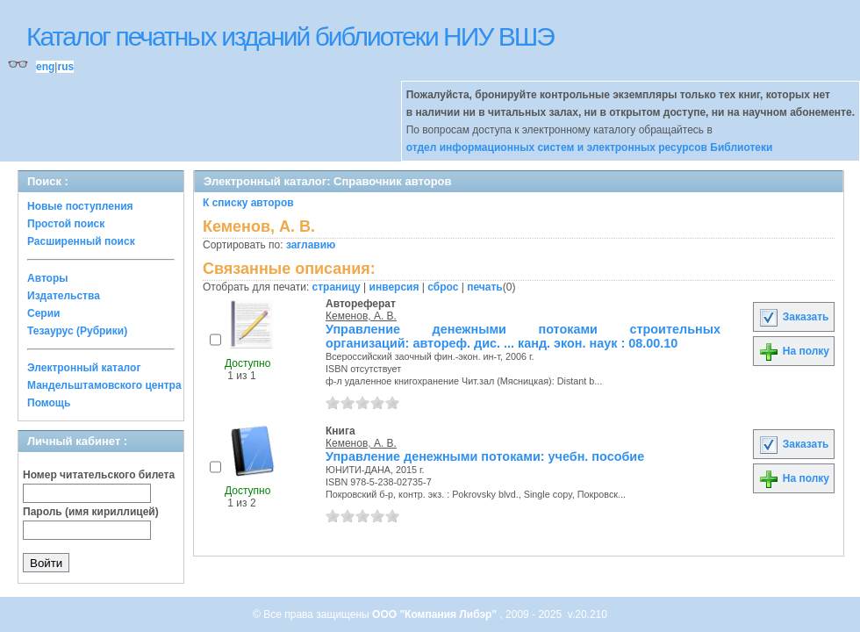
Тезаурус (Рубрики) (77, 331)
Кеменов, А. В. (361, 316)
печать (485, 287)
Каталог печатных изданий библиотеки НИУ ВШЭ (290, 36)
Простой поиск (65, 224)
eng (45, 67)
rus (65, 67)
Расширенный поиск (81, 241)
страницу (336, 287)
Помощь (48, 403)
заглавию (310, 245)
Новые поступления (80, 206)
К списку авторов (248, 203)
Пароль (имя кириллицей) (91, 512)
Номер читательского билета (99, 475)
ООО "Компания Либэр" (435, 614)
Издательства (63, 296)
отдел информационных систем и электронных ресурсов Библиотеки (589, 147)
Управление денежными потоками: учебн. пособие (485, 456)
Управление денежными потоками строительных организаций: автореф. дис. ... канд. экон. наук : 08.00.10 (523, 336)
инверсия (394, 287)
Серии (43, 313)
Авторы (47, 278)
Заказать (793, 317)
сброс (442, 287)
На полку (793, 351)
